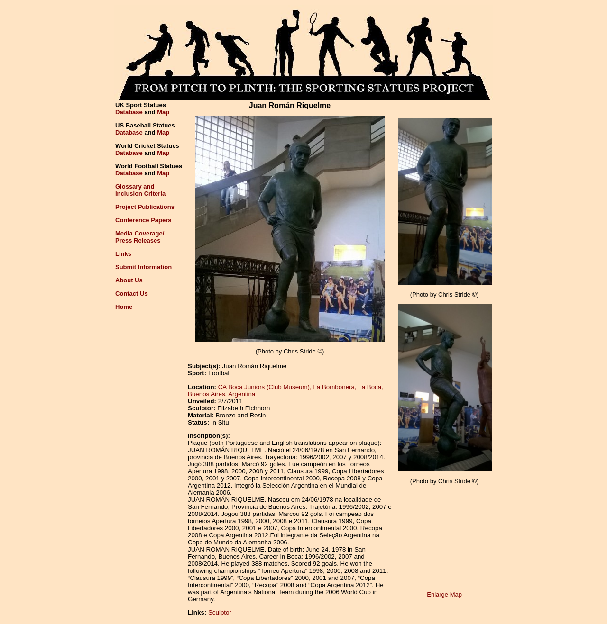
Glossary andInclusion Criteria (140, 190)
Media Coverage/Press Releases (139, 237)
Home (123, 306)
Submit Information (143, 267)
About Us (129, 280)
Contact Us (131, 293)
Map (163, 112)
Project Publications (145, 206)
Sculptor (219, 612)
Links (123, 253)
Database (129, 112)
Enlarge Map (444, 594)
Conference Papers (143, 220)
